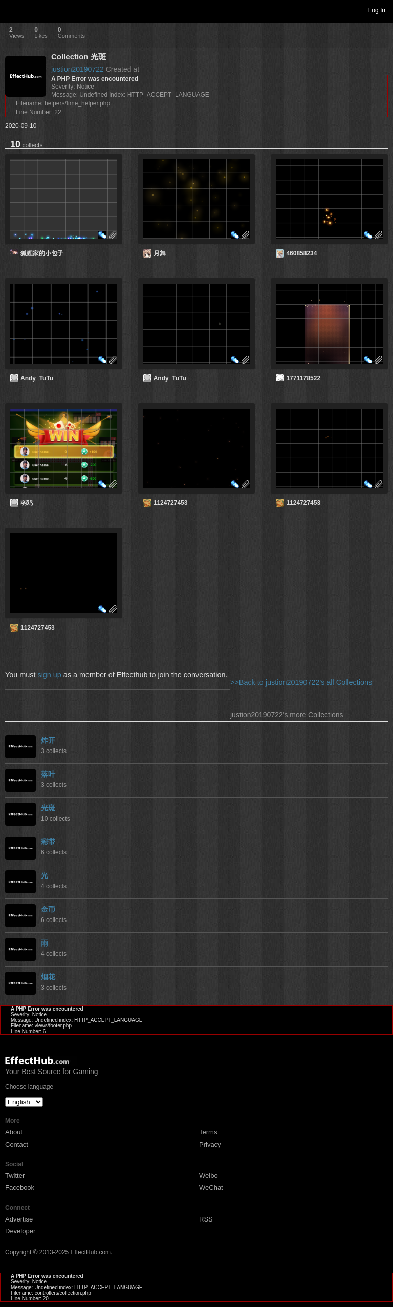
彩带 (48, 842)
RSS (206, 1219)
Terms (208, 1132)
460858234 (301, 253)
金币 (48, 909)
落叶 (48, 774)
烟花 (48, 977)
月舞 (160, 253)
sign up (49, 675)
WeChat (211, 1187)
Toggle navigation (12, 9)
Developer (20, 1231)
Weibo (208, 1176)
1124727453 (171, 502)
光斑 (48, 808)
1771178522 (303, 378)
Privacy (210, 1144)
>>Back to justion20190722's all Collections (301, 682)
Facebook (19, 1187)
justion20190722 (77, 69)
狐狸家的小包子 (41, 253)
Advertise (19, 1219)
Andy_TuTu (36, 378)
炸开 (48, 740)
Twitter (15, 1176)
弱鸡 (26, 502)
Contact (16, 1144)
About (14, 1132)
